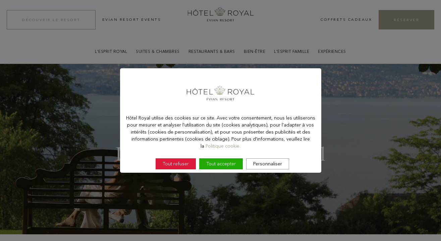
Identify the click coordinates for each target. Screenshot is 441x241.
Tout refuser (176, 182)
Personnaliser (267, 182)
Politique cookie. (223, 164)
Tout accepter (221, 182)
